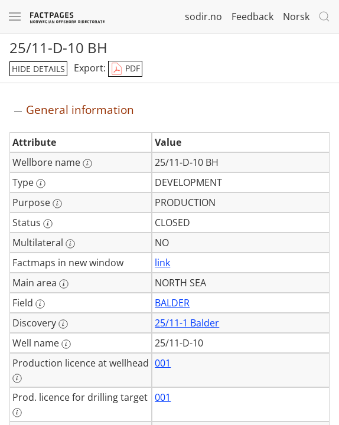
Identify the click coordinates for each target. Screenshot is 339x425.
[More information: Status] (48, 223)
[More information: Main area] (64, 284)
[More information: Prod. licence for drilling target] (17, 412)
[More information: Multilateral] (70, 244)
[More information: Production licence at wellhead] (17, 378)
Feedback (252, 16)
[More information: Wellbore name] (87, 163)
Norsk (296, 16)
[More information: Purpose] (57, 203)
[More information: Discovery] (63, 324)
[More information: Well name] (66, 344)
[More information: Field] (40, 304)
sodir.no (203, 16)
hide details (38, 68)
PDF (125, 69)
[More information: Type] (40, 183)
